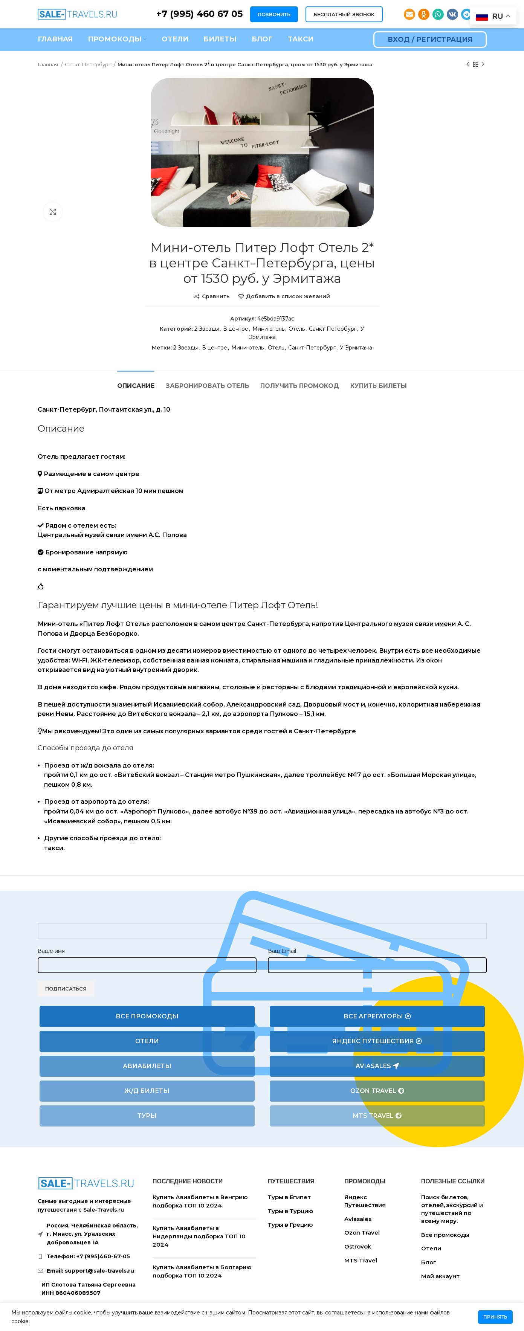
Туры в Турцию (290, 1211)
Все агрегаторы (377, 1016)
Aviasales (377, 1066)
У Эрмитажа (356, 347)
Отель (297, 328)
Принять (495, 1317)
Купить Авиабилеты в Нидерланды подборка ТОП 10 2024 (199, 1236)
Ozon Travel (377, 1091)
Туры (147, 1115)
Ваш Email (282, 951)
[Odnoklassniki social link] (423, 14)
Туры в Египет (289, 1197)
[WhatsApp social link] (438, 14)
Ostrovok (357, 1246)
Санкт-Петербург (88, 64)
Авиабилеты (147, 1066)
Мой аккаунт (440, 1276)
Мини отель (268, 328)
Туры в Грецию (290, 1224)
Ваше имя (51, 951)
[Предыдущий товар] (468, 65)
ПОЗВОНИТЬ (274, 14)
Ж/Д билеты (147, 1090)
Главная (48, 64)
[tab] (135, 382)
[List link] (90, 1256)
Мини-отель (247, 347)
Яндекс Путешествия (377, 1041)
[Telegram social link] (466, 14)
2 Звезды (206, 328)
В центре (235, 328)
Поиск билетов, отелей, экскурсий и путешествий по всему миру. (452, 1209)
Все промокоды (147, 1016)
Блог (428, 1262)
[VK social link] (452, 14)
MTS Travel (377, 1116)
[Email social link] (409, 14)
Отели (147, 1041)
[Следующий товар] (483, 65)
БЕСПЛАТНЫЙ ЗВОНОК (344, 14)
